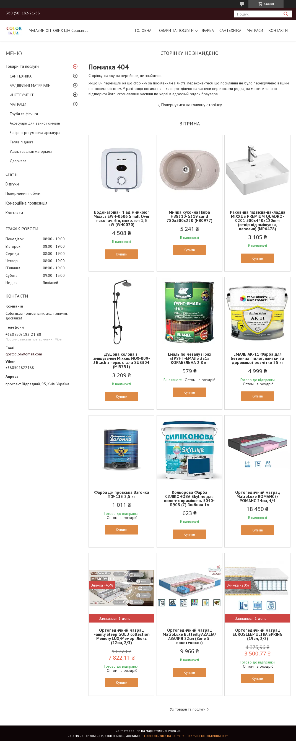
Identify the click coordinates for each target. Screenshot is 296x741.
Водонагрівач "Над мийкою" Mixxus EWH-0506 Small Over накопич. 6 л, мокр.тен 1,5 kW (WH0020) (121, 218)
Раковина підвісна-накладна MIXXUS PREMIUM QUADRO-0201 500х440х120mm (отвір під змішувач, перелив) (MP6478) (257, 220)
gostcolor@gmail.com (24, 354)
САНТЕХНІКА (230, 30)
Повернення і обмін (23, 193)
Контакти (278, 30)
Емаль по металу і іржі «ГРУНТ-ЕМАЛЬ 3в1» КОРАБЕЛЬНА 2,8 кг (189, 358)
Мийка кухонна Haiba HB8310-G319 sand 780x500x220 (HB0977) (189, 216)
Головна (143, 30)
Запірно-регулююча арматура (35, 132)
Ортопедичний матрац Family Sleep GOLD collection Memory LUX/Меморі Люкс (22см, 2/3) (122, 636)
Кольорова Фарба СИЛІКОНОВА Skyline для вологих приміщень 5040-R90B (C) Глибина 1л (189, 498)
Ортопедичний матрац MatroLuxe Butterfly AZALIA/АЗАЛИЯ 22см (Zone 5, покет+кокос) (189, 636)
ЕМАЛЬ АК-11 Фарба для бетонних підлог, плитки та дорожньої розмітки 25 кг (257, 358)
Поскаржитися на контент (164, 736)
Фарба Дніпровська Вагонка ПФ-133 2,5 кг (121, 494)
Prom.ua (174, 731)
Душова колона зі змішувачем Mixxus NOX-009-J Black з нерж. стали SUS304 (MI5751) (121, 360)
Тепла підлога (21, 142)
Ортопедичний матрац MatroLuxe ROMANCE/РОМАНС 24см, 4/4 (257, 496)
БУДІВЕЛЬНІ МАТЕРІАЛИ (30, 85)
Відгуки (12, 184)
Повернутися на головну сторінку (191, 104)
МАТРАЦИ (18, 104)
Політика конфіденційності (207, 736)
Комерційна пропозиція (26, 203)
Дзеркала (18, 160)
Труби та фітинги (24, 113)
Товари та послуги (175, 30)
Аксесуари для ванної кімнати (35, 123)
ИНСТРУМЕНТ (22, 94)
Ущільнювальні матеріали (31, 151)
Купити (121, 254)
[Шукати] (285, 14)
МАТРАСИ (255, 30)
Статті (11, 174)
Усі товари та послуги (188, 709)
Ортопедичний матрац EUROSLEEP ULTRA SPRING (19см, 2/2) (257, 634)
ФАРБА (208, 30)
